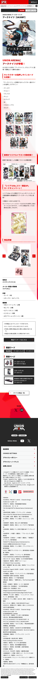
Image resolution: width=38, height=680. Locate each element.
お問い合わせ (7, 466)
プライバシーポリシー (10, 458)
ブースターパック (31, 10)
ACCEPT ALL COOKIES (23, 677)
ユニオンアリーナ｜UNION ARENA (3, 2)
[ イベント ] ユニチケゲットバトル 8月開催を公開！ (21, 6)
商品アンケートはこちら (19, 340)
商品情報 (22, 10)
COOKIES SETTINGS (10, 453)
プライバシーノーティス (11, 462)
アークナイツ (30, 351)
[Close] (36, 669)
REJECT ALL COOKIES (32, 677)
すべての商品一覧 (19, 393)
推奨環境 (6, 449)
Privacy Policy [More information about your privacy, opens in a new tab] (9, 675)
